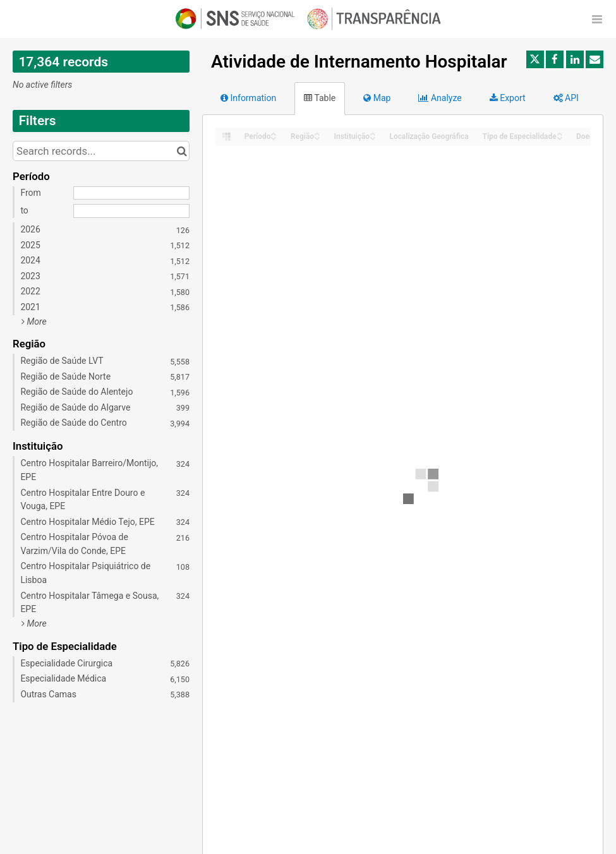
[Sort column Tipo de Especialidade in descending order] (560, 137)
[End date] (131, 211)
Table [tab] (319, 98)
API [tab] (566, 98)
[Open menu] (597, 19)
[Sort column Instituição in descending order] (373, 137)
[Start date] (131, 193)
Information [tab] (248, 98)
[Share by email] (594, 59)
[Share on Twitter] (535, 59)
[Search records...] (101, 151)
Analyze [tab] (439, 98)
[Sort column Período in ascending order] (273, 133)
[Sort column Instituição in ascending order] (373, 133)
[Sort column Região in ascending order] (317, 133)
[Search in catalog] (182, 151)
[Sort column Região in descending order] (317, 137)
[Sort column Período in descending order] (273, 137)
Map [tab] (376, 98)
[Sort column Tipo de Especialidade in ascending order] (560, 133)
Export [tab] (508, 98)
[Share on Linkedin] (575, 59)
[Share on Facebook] (555, 59)
